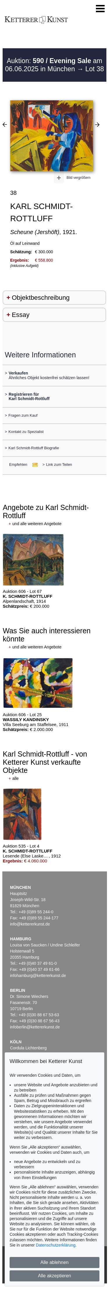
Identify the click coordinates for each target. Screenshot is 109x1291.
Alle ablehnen (54, 1262)
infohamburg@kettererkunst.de (38, 975)
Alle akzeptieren (54, 1275)
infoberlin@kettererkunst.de (35, 1027)
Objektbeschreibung (40, 297)
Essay (20, 314)
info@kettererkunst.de (30, 924)
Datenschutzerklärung (55, 1245)
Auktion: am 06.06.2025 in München (53, 65)
